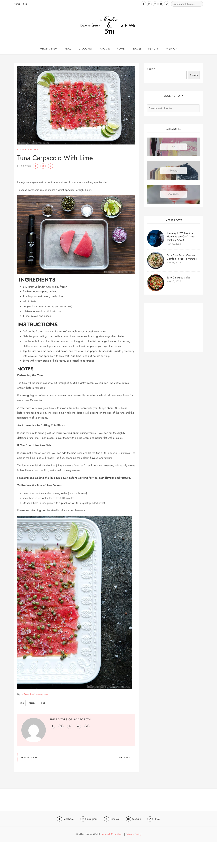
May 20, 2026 (174, 281)
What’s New (49, 49)
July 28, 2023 (24, 166)
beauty (153, 49)
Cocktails (173, 194)
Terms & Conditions (112, 834)
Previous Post (29, 757)
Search (151, 69)
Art (173, 147)
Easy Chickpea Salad (179, 278)
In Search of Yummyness (34, 694)
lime (21, 703)
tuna (43, 703)
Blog (25, 3)
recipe (32, 703)
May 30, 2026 (174, 244)
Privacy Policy (134, 834)
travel (137, 49)
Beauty (173, 171)
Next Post (125, 757)
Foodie (105, 49)
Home (17, 3)
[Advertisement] (173, 328)
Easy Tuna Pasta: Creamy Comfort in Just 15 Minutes (181, 257)
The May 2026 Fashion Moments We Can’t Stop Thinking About (180, 236)
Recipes (33, 149)
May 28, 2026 (174, 262)
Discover (86, 49)
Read (68, 49)
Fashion (171, 49)
